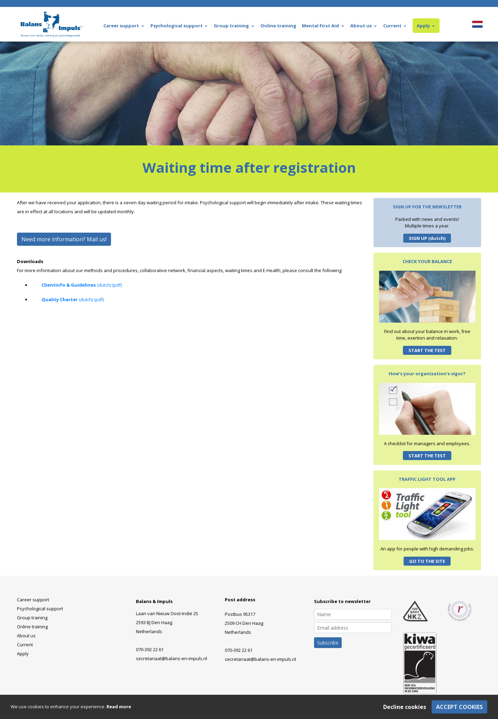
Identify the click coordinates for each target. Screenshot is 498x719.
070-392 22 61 (150, 649)
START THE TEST (427, 350)
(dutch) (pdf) (109, 285)
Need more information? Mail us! (64, 239)
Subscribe (328, 642)
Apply (23, 653)
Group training (32, 617)
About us (26, 635)
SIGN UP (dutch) (427, 238)
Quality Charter (60, 299)
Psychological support (40, 608)
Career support (33, 599)
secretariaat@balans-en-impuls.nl (171, 658)
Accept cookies (459, 707)
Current (25, 644)
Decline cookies (404, 707)
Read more (119, 706)
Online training (32, 626)
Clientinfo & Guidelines (69, 285)
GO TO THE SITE (427, 561)
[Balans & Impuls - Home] (51, 24)
